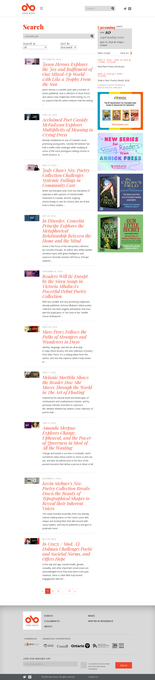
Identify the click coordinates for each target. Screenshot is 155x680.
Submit (112, 8)
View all (124, 53)
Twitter (24, 676)
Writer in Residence (100, 621)
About (48, 626)
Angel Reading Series (112, 37)
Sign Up (123, 665)
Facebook (29, 676)
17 (69, 591)
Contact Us (93, 677)
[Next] (75, 591)
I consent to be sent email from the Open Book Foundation (98, 666)
